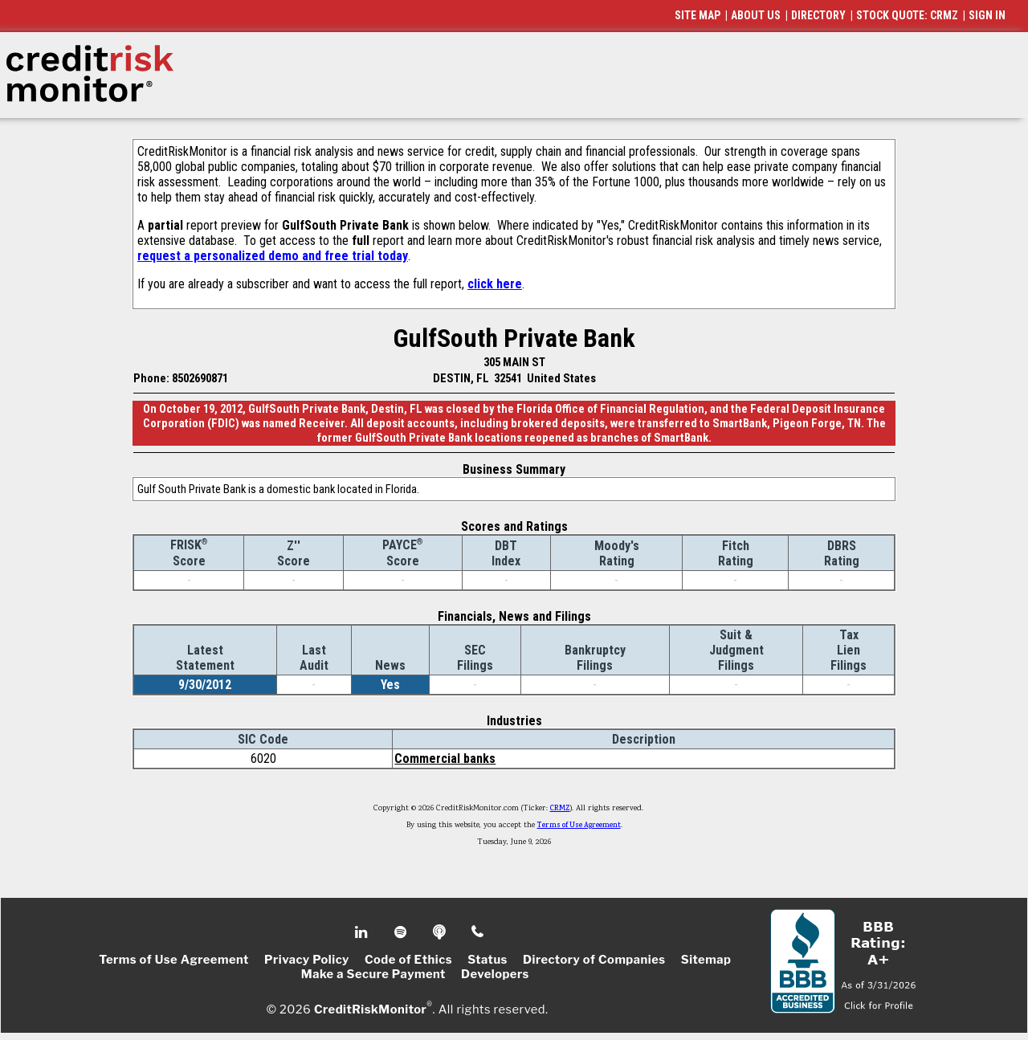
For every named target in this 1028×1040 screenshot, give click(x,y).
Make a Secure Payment (373, 974)
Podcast (440, 932)
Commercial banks (445, 758)
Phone (478, 932)
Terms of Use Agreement (579, 825)
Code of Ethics (408, 959)
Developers (495, 974)
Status (487, 959)
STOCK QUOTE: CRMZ (907, 15)
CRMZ (560, 808)
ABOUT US (756, 15)
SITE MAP (697, 15)
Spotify (402, 932)
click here (494, 284)
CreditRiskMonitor (370, 1009)
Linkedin (363, 932)
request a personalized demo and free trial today (272, 255)
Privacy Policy (306, 959)
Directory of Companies (594, 959)
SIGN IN (987, 15)
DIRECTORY (818, 15)
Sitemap (706, 959)
